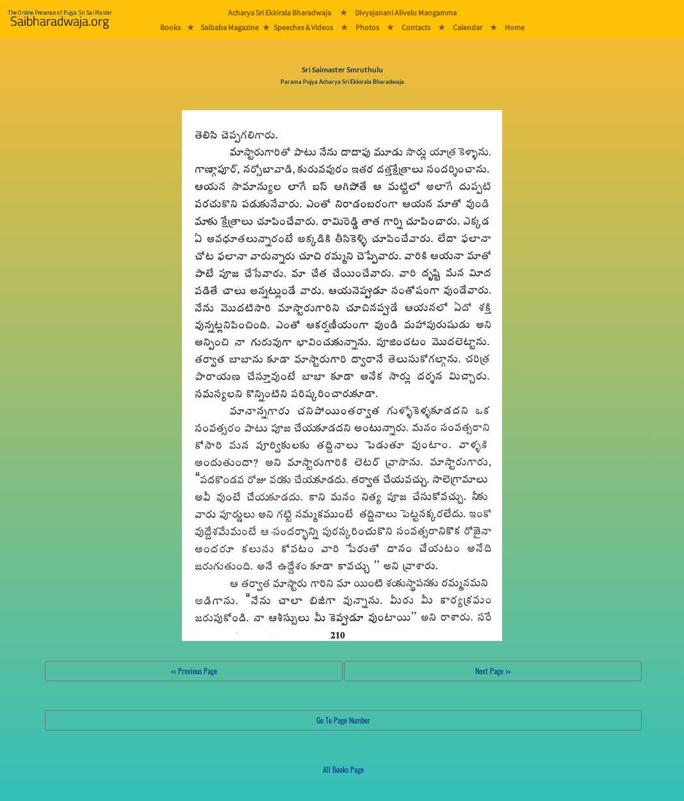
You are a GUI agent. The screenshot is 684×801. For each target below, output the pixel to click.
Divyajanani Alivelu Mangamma (406, 12)
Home (515, 27)
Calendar (467, 27)
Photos (367, 27)
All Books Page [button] (343, 769)
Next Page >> (492, 670)
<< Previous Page (194, 670)
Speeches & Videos (303, 27)
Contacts (416, 27)
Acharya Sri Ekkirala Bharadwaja (279, 12)
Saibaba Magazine (229, 27)
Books (170, 27)
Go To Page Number (343, 720)
